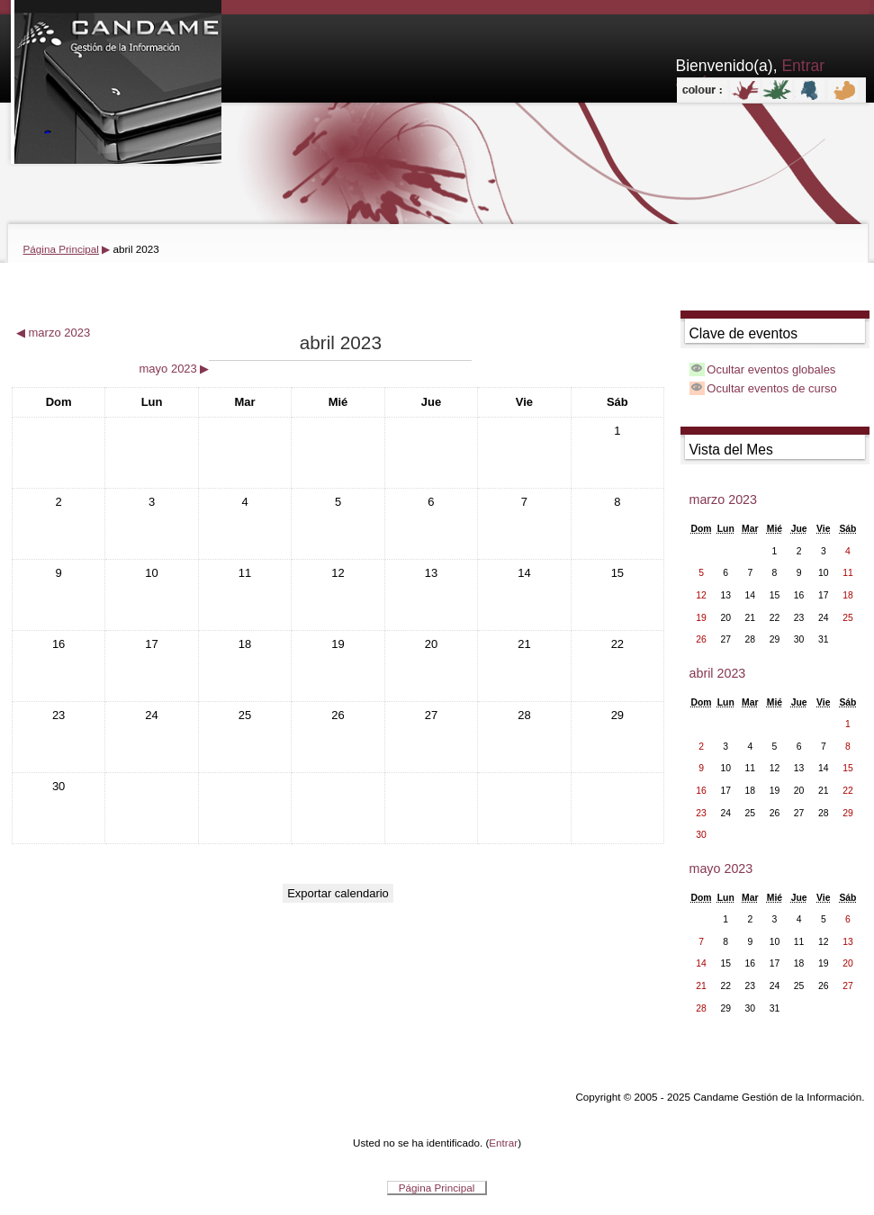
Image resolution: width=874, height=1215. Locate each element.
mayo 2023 (721, 868)
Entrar (503, 1142)
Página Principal (61, 249)
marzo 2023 (723, 499)
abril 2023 (135, 249)
